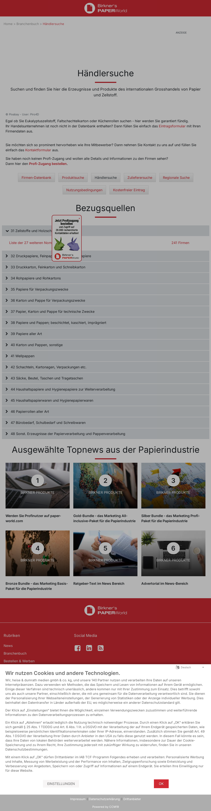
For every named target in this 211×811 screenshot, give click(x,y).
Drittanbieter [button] (132, 799)
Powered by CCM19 (105, 806)
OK (161, 784)
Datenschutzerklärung (104, 799)
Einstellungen (61, 784)
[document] (105, 724)
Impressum (78, 799)
